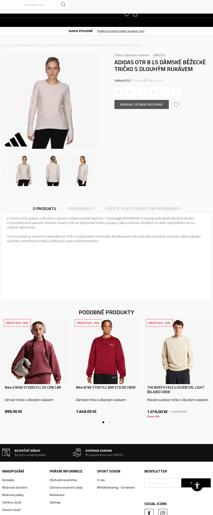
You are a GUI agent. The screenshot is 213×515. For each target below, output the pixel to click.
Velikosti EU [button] (122, 80)
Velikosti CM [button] (155, 80)
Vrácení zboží (11, 509)
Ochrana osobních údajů (66, 487)
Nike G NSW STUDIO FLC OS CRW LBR (33, 387)
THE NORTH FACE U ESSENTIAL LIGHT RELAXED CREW (175, 389)
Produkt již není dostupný (141, 104)
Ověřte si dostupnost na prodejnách (142, 209)
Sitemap (55, 502)
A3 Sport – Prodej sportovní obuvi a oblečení (29, 45)
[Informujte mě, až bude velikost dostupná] (118, 92)
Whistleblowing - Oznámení (116, 487)
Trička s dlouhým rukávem (103, 45)
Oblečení (78, 45)
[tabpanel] (35, 371)
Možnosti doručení (14, 487)
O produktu (44, 209)
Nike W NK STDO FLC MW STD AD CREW (106, 387)
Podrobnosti (81, 209)
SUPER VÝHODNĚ (80, 30)
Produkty (64, 45)
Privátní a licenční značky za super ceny (121, 31)
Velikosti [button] (138, 80)
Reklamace (57, 494)
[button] (34, 5)
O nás (101, 479)
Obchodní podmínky (63, 479)
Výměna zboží (11, 502)
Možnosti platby (13, 494)
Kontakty (8, 479)
